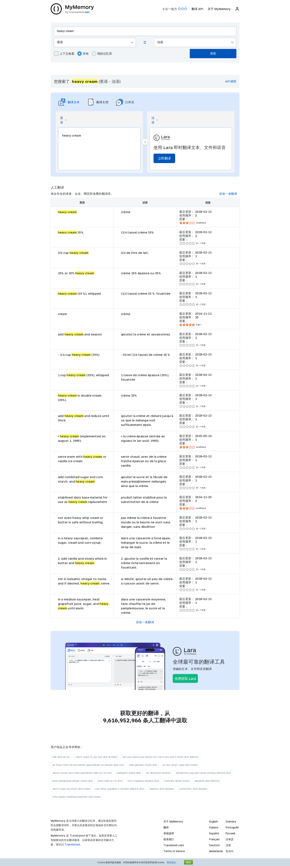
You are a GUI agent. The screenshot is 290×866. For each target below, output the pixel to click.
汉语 (228, 845)
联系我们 (168, 839)
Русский (230, 833)
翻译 (166, 827)
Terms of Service (174, 851)
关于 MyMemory (219, 9)
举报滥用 (168, 833)
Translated (72, 844)
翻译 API (197, 9)
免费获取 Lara (185, 678)
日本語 (229, 839)
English (213, 821)
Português (232, 827)
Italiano (213, 827)
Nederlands (216, 851)
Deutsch (214, 845)
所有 (83, 53)
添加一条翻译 (228, 193)
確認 (188, 862)
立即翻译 (164, 158)
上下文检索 (64, 53)
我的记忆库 (102, 53)
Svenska (231, 821)
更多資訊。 (172, 862)
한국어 (229, 851)
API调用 (230, 81)
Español (214, 833)
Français (214, 839)
